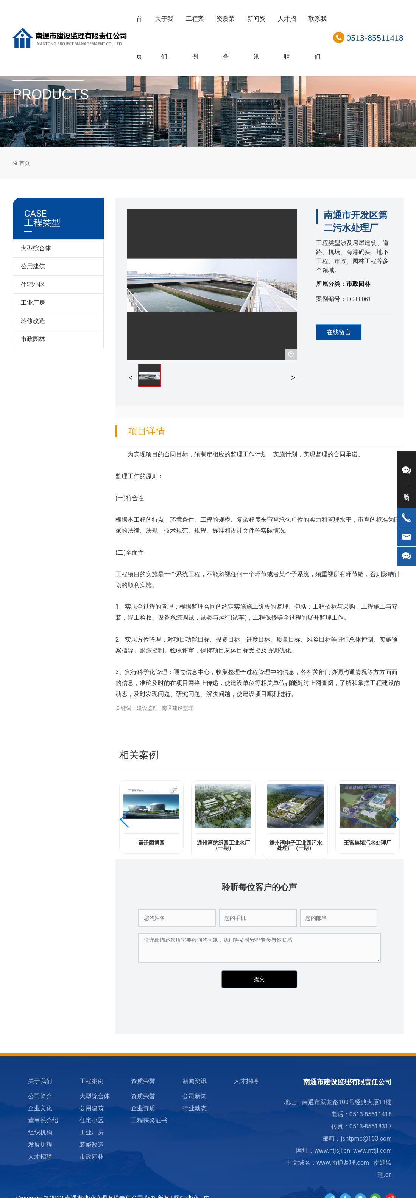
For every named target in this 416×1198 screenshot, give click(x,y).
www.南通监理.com (342, 1162)
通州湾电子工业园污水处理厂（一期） (295, 845)
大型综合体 (36, 248)
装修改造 (33, 321)
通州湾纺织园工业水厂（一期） (223, 845)
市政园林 (33, 339)
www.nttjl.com (372, 1150)
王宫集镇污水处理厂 (367, 843)
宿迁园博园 (151, 843)
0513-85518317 (370, 1126)
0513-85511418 (375, 38)
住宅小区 (33, 284)
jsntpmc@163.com (366, 1138)
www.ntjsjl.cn (332, 1150)
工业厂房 (33, 302)
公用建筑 (33, 266)
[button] (124, 819)
